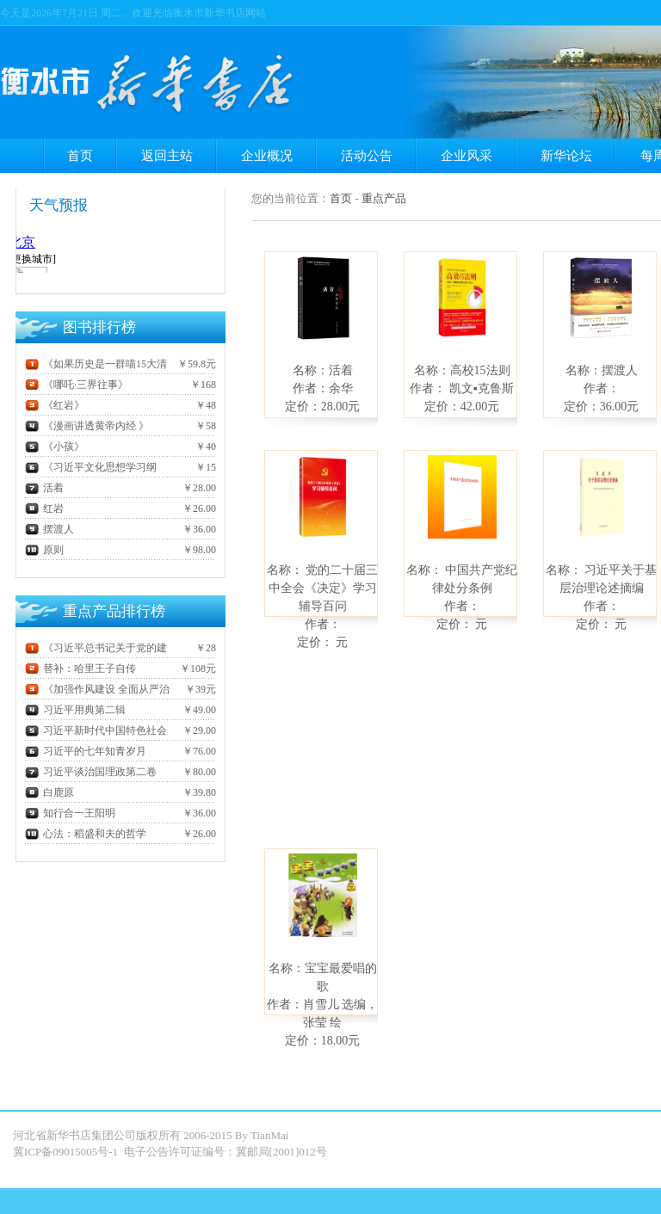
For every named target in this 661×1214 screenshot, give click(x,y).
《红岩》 (54, 405)
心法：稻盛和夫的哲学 (85, 834)
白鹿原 (49, 792)
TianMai (269, 1135)
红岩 (44, 508)
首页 (80, 156)
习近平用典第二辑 (75, 710)
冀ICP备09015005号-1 (66, 1151)
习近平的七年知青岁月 (85, 751)
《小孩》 (54, 447)
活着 (44, 488)
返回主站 (167, 156)
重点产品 (383, 198)
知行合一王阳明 (70, 813)
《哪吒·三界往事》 (76, 385)
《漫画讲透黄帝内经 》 (87, 426)
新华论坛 (566, 156)
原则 (44, 550)
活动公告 (366, 156)
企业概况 (267, 156)
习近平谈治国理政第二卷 (91, 772)
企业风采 (466, 156)
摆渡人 (49, 529)
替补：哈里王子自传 (80, 668)
